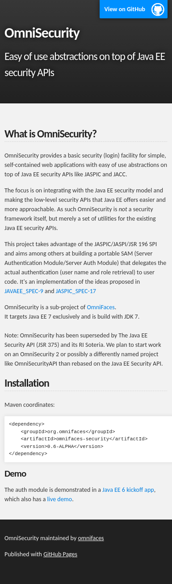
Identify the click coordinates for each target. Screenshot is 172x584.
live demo (59, 499)
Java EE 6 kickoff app (128, 490)
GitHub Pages (60, 554)
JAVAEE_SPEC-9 (23, 291)
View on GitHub (124, 9)
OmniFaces (100, 307)
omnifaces (91, 538)
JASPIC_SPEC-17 (76, 291)
